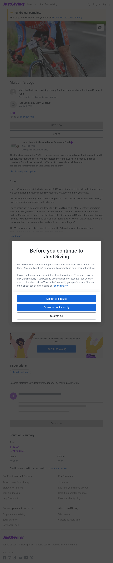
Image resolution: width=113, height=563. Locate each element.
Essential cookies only (56, 307)
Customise (56, 315)
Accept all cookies (56, 298)
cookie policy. (61, 285)
